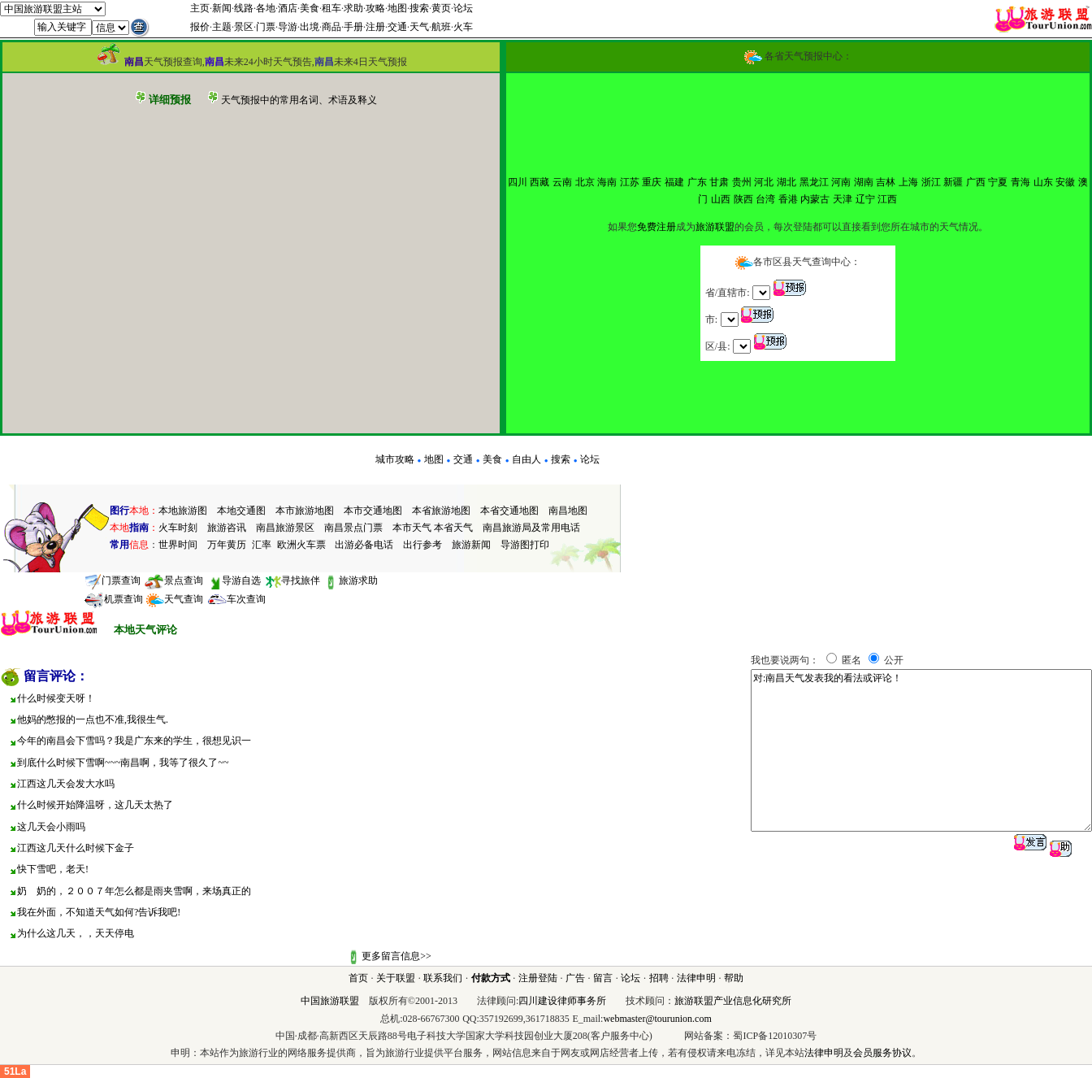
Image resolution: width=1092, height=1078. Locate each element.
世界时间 (177, 544)
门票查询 (112, 580)
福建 (674, 182)
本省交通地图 (509, 510)
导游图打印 (524, 544)
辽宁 (865, 199)
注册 (375, 27)
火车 (463, 27)
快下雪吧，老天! (53, 869)
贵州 (742, 182)
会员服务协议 (882, 1052)
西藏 (539, 182)
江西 (887, 199)
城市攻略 (394, 459)
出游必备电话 (364, 544)
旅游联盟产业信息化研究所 (732, 1000)
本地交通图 (241, 510)
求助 (353, 8)
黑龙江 (814, 182)
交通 (397, 27)
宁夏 (998, 182)
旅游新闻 (471, 544)
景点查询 (173, 580)
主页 (200, 8)
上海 (908, 182)
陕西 (743, 199)
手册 (353, 27)
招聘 (659, 978)
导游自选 (233, 580)
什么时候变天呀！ (56, 698)
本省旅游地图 (441, 510)
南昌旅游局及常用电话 (531, 527)
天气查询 (174, 599)
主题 (222, 27)
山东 (1043, 182)
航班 (441, 27)
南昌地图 (567, 510)
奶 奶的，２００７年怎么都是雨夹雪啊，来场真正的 (134, 891)
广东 (697, 182)
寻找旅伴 (291, 580)
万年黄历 (226, 544)
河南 (841, 182)
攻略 (375, 8)
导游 (287, 27)
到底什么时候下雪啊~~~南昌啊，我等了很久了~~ (122, 762)
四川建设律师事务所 (562, 1000)
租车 (331, 8)
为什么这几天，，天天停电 (75, 933)
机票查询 (113, 599)
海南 (607, 182)
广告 (575, 978)
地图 (397, 8)
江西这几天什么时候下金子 (75, 848)
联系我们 (442, 978)
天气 (419, 27)
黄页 (441, 8)
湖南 (863, 182)
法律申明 (696, 978)
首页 (358, 978)
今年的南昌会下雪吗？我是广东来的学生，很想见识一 (134, 740)
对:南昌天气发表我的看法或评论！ (921, 750)
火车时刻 (177, 527)
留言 (603, 978)
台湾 (765, 199)
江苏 (629, 182)
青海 (1020, 182)
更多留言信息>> (396, 956)
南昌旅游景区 (285, 527)
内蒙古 (815, 199)
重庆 (651, 182)
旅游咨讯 (226, 527)
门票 (265, 27)
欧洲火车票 (301, 544)
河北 (764, 182)
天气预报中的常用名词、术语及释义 (299, 100)
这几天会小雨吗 (51, 826)
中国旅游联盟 (330, 1000)
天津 (842, 199)
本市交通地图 (373, 510)
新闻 (222, 8)
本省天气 (453, 527)
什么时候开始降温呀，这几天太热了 (95, 805)
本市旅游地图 (304, 510)
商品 (331, 27)
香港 (788, 199)
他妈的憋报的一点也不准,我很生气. (92, 719)
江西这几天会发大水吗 (66, 783)
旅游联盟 (715, 227)
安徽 (1065, 182)
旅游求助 (350, 580)
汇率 (261, 544)
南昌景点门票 (353, 527)
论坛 (463, 8)
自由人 (526, 459)
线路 (244, 8)
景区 (244, 27)
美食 (309, 8)
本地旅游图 (182, 510)
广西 (976, 182)
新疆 (953, 182)
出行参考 (422, 544)
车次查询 (236, 599)
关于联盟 (395, 978)
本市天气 (411, 527)
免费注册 (656, 227)
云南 (562, 182)
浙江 (931, 182)
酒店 (287, 8)
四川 (517, 182)
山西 (720, 199)
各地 (265, 8)
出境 (309, 27)
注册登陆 (537, 978)
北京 (585, 182)
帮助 (733, 978)
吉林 (885, 182)
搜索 (419, 8)
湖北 (786, 182)
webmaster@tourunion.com (657, 1018)
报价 (200, 27)
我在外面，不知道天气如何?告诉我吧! (98, 912)
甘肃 (719, 182)
